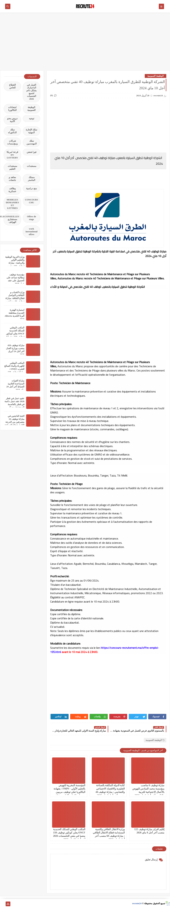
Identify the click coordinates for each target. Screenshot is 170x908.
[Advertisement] (85, 43)
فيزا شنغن (31, 152)
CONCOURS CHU (31, 201)
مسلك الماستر (31, 178)
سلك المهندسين (31, 142)
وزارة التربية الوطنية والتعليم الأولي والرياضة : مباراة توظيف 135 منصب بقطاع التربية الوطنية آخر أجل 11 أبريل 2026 (14, 266)
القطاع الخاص (12, 86)
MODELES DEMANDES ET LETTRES (12, 203)
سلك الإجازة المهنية (31, 131)
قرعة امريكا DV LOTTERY (12, 155)
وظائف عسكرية (12, 190)
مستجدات (31, 166)
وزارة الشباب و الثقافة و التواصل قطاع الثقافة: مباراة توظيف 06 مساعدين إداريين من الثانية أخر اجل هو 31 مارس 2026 (14, 301)
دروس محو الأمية (12, 120)
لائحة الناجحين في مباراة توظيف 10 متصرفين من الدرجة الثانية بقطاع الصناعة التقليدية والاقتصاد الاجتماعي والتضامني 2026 (15, 425)
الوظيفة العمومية (155, 76)
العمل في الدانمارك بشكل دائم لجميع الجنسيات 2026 (31, 92)
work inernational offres (32, 231)
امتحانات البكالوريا (12, 108)
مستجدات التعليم (12, 167)
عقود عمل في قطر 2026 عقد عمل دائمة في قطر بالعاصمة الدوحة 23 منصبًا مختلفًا (14, 404)
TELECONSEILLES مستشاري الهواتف (11, 219)
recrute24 (136, 903)
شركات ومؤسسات (12, 142)
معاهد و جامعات (12, 178)
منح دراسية (31, 188)
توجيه (31, 118)
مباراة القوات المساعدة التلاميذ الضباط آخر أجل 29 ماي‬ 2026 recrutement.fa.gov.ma (13, 386)
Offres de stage (31, 218)
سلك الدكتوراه (12, 131)
